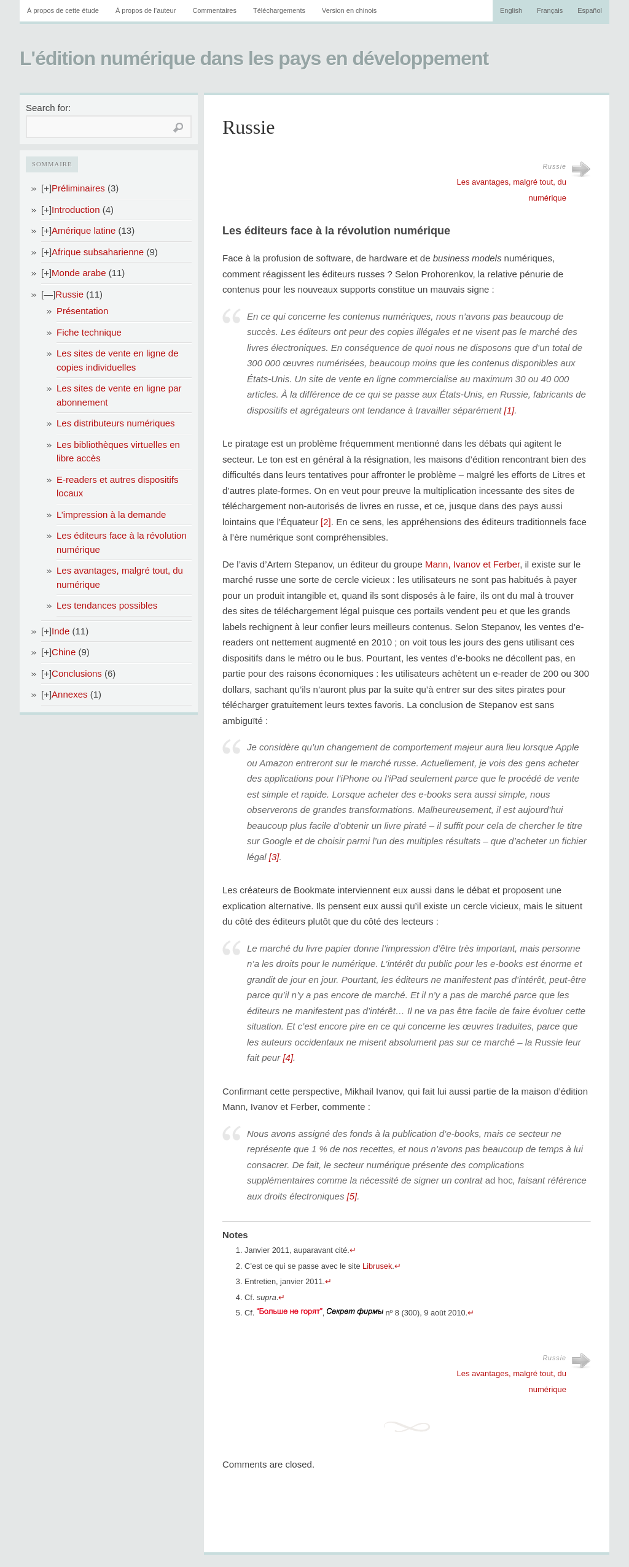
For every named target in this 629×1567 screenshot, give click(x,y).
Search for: (48, 107)
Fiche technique (89, 332)
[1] (509, 410)
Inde (60, 631)
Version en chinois (349, 10)
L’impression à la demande (111, 514)
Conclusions (77, 673)
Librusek (377, 1266)
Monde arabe (79, 273)
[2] (326, 522)
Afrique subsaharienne (98, 252)
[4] (288, 1057)
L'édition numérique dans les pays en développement (254, 58)
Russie (69, 294)
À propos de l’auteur (145, 10)
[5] (352, 1196)
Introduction (76, 209)
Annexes (69, 694)
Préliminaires (78, 188)
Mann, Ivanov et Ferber (472, 564)
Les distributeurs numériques (116, 423)
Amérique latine (83, 230)
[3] (274, 857)
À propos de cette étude (63, 10)
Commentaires (214, 10)
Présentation (82, 311)
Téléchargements (279, 10)
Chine (64, 652)
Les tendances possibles (107, 605)
